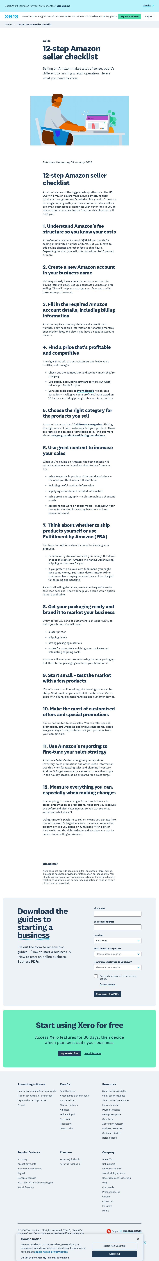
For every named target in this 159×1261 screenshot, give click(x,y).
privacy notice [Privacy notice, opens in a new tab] (59, 1252)
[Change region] (131, 1231)
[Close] (138, 1238)
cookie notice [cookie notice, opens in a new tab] (42, 1252)
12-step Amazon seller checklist (35, 24)
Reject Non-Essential (114, 1246)
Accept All (114, 1254)
